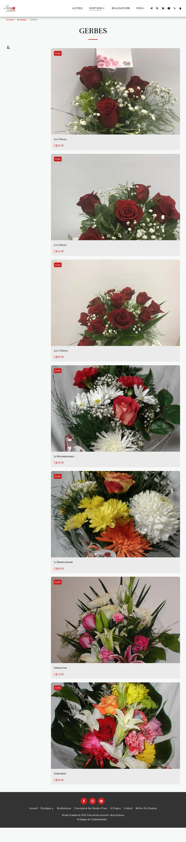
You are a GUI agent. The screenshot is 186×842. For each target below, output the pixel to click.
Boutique (22, 19)
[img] (115, 100)
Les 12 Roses (62, 362)
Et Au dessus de (22, 95)
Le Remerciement (65, 575)
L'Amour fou (62, 681)
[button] (151, 8)
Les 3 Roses (61, 149)
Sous (16, 80)
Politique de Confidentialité (92, 833)
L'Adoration (61, 788)
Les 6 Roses (61, 255)
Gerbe (58, 62)
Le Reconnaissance (66, 468)
